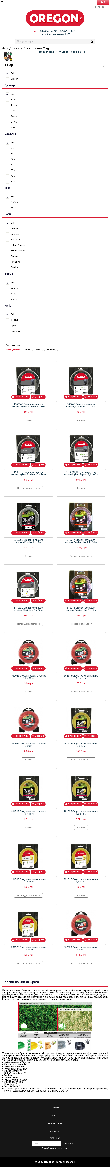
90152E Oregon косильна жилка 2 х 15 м (28, 948)
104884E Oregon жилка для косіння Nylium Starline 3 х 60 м (28, 405)
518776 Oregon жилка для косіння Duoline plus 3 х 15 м (81, 609)
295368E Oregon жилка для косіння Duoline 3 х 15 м (28, 541)
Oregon (26, 1062)
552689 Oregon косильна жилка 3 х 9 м (28, 745)
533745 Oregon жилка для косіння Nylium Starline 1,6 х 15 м (81, 405)
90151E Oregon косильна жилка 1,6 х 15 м (81, 881)
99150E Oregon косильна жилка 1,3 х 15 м (81, 813)
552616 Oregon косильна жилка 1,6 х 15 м (81, 677)
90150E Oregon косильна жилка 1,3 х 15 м (28, 881)
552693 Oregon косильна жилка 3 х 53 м (81, 948)
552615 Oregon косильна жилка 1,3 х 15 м (28, 677)
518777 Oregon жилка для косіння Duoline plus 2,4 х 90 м (81, 541)
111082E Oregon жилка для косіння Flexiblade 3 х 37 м (28, 609)
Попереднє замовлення (28, 488)
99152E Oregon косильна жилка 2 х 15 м (81, 745)
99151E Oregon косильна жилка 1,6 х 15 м (28, 813)
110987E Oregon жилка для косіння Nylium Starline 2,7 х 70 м (28, 473)
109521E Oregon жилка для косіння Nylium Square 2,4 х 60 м (81, 473)
